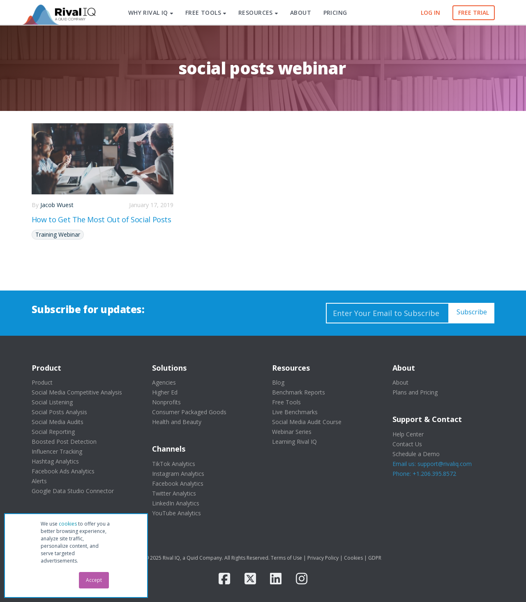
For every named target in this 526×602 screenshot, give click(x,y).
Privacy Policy (323, 557)
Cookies (353, 557)
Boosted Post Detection (64, 441)
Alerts (39, 481)
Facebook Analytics (177, 483)
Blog (278, 382)
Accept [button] (94, 580)
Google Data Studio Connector (73, 491)
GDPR (374, 557)
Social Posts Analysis (59, 412)
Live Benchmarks (295, 412)
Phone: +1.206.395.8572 (424, 473)
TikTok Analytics (173, 464)
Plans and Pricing (415, 392)
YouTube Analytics (176, 513)
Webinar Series (291, 432)
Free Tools (286, 402)
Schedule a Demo (416, 454)
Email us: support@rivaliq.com (432, 464)
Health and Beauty (176, 422)
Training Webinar (57, 234)
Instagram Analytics (178, 473)
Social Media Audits (57, 422)
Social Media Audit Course (306, 422)
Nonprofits (166, 402)
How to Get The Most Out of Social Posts (101, 219)
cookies (68, 523)
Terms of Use (286, 557)
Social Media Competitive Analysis (77, 392)
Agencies (164, 382)
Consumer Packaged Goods (189, 412)
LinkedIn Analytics (175, 503)
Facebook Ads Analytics (63, 471)
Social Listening (52, 402)
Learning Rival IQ (294, 441)
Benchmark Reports (298, 392)
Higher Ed (165, 392)
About (400, 382)
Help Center (408, 434)
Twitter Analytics (174, 493)
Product (42, 382)
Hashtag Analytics (55, 461)
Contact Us (407, 444)
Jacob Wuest (57, 205)
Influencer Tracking (57, 451)
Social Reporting (53, 432)
